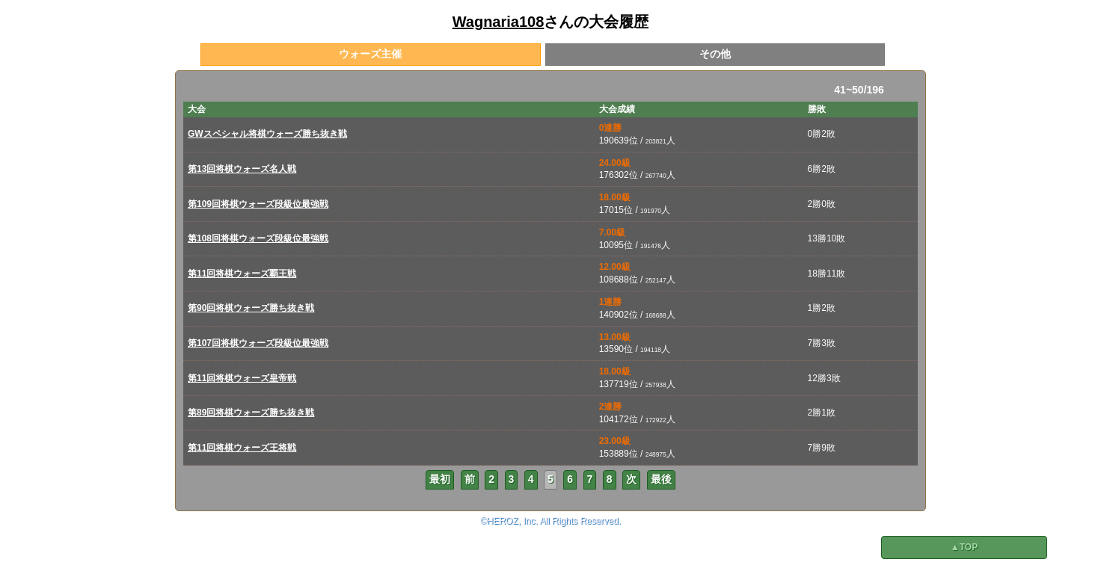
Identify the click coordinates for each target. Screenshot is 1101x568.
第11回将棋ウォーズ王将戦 (242, 447)
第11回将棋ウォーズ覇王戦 (242, 273)
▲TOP (964, 547)
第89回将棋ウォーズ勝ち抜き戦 (251, 412)
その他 (715, 54)
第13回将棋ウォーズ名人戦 (242, 169)
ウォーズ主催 (370, 54)
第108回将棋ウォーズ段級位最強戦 (258, 238)
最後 (661, 479)
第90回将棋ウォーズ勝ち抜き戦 (251, 308)
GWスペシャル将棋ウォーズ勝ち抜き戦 (267, 134)
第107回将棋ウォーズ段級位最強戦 (258, 343)
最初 (439, 479)
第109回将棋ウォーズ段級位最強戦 (258, 204)
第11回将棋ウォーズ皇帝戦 (242, 378)
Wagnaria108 (499, 21)
